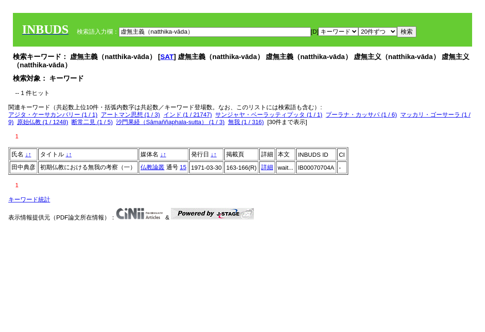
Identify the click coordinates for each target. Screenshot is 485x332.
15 (183, 167)
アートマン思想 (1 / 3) (130, 114)
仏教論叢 (152, 167)
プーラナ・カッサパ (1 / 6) (361, 114)
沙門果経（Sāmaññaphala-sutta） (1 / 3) (170, 122)
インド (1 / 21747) (188, 114)
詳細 (267, 167)
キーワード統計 (29, 199)
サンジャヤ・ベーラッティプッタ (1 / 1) (268, 114)
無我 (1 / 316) (246, 122)
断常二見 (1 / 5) (92, 122)
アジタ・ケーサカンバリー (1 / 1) (53, 114)
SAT (167, 56)
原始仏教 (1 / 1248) (42, 122)
